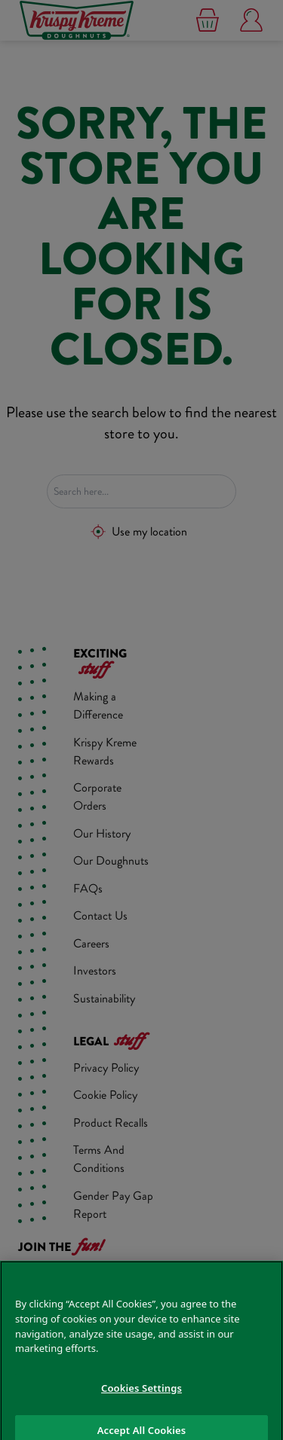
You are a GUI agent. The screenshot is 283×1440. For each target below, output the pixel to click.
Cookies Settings (141, 1399)
